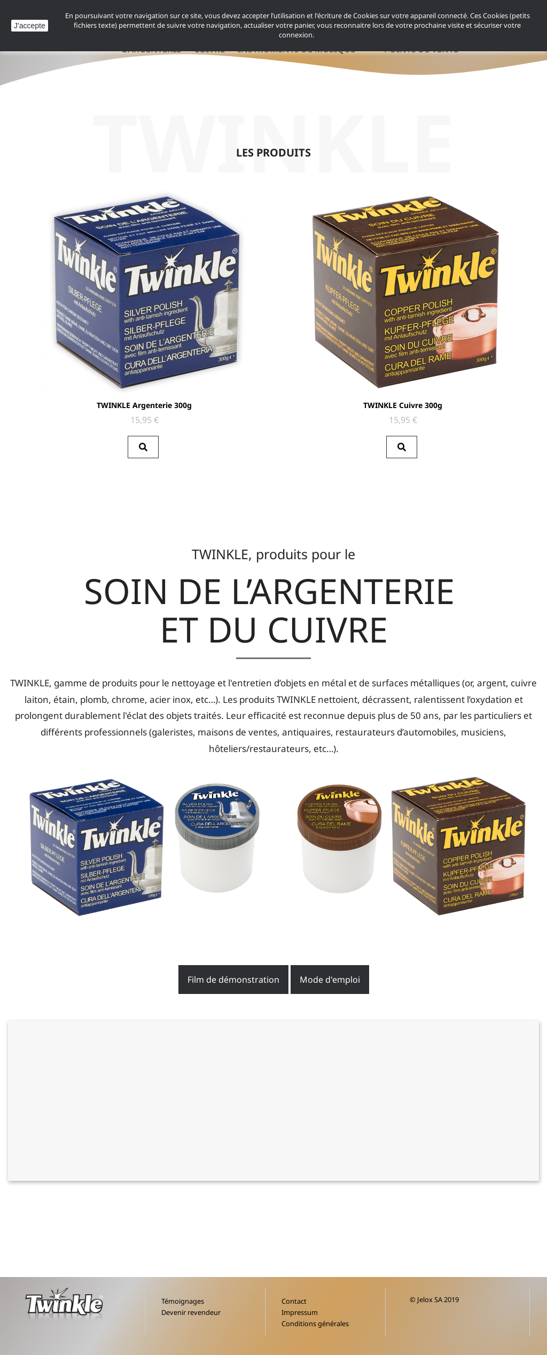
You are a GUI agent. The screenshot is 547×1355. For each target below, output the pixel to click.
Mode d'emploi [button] (330, 979)
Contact (294, 1301)
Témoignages (182, 1301)
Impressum (300, 1312)
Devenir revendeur (191, 1312)
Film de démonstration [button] (233, 979)
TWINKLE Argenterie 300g (144, 405)
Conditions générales (315, 1323)
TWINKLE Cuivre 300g (402, 405)
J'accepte (29, 25)
